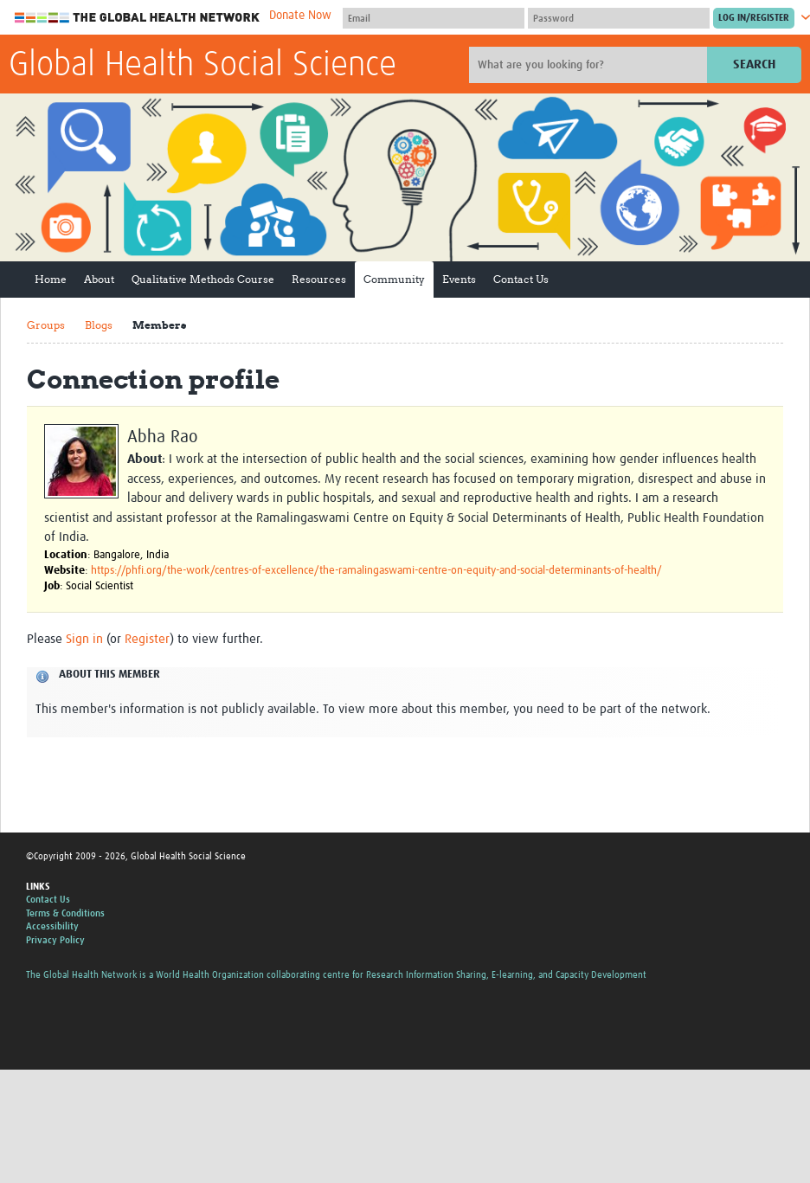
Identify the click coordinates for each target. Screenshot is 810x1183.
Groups (46, 324)
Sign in (84, 639)
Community (394, 279)
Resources (319, 279)
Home (51, 279)
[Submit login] (753, 18)
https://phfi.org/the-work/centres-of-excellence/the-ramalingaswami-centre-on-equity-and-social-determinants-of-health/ (376, 570)
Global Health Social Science (202, 65)
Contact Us (521, 279)
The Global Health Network (137, 17)
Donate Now (300, 16)
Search (754, 64)
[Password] (619, 18)
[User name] (433, 18)
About (99, 279)
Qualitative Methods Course (203, 279)
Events (459, 279)
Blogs (98, 324)
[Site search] (590, 65)
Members (159, 324)
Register (147, 639)
